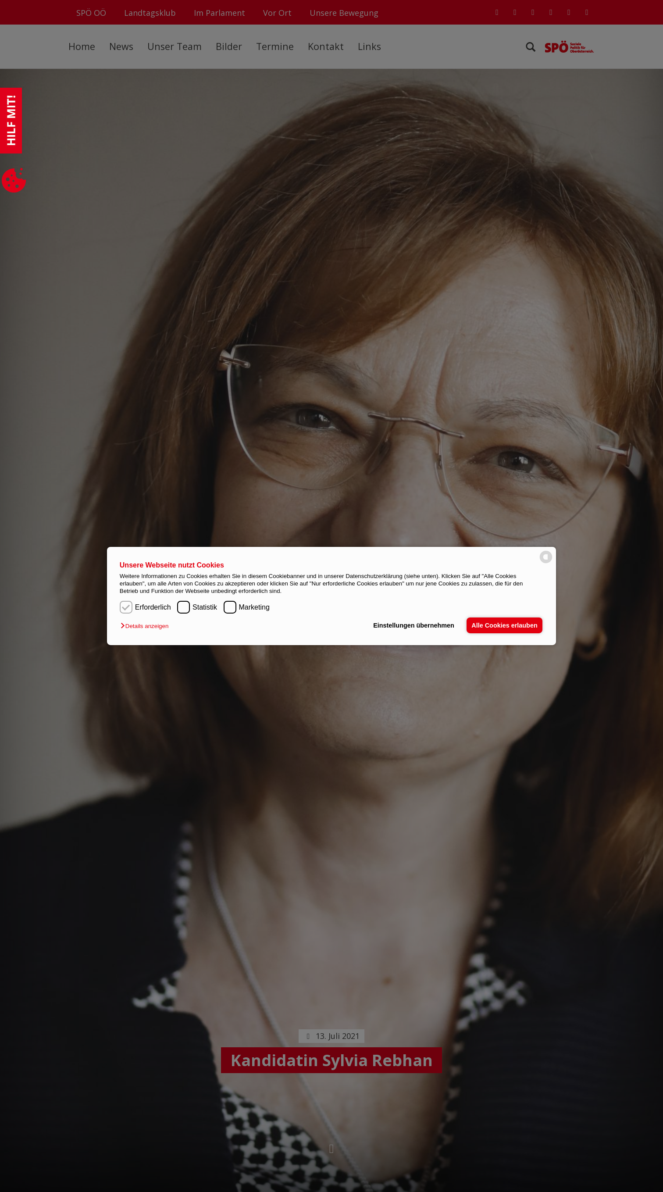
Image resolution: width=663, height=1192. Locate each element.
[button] (147, 626)
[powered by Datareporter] (546, 562)
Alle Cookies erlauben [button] (504, 625)
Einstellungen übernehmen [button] (413, 625)
